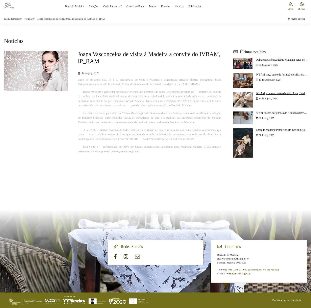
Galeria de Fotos (135, 6)
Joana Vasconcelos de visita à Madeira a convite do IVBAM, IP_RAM (71, 18)
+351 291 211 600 (253, 269)
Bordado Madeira (74, 6)
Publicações (194, 6)
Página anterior (296, 18)
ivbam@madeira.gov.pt (239, 273)
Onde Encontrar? (112, 6)
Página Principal (12, 18)
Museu (152, 6)
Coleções (94, 6)
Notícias (179, 6)
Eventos (165, 6)
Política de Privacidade (286, 300)
